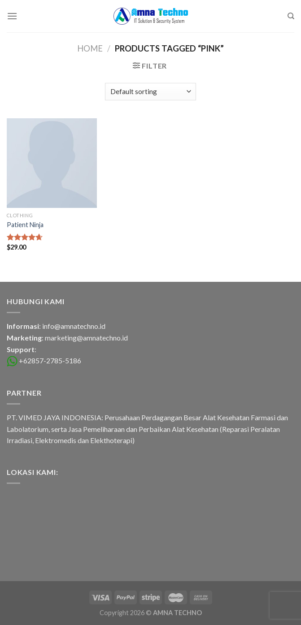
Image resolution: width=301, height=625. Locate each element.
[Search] (291, 16)
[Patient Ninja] (52, 163)
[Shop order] (150, 91)
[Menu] (12, 16)
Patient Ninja (25, 224)
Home (90, 48)
